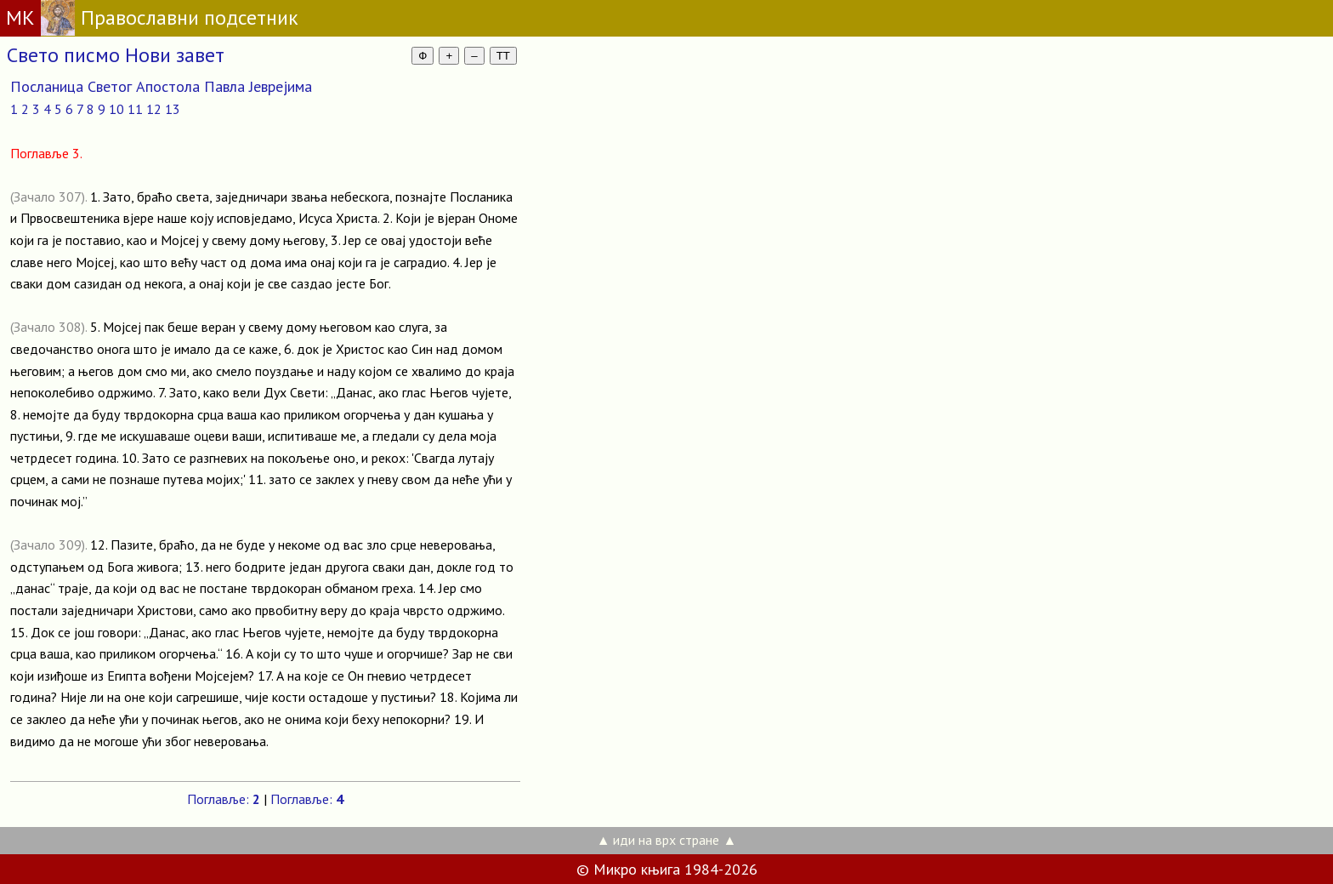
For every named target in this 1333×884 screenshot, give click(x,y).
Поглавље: (223, 798)
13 (172, 108)
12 (154, 108)
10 (116, 108)
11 (135, 108)
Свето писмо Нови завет (115, 55)
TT (503, 55)
